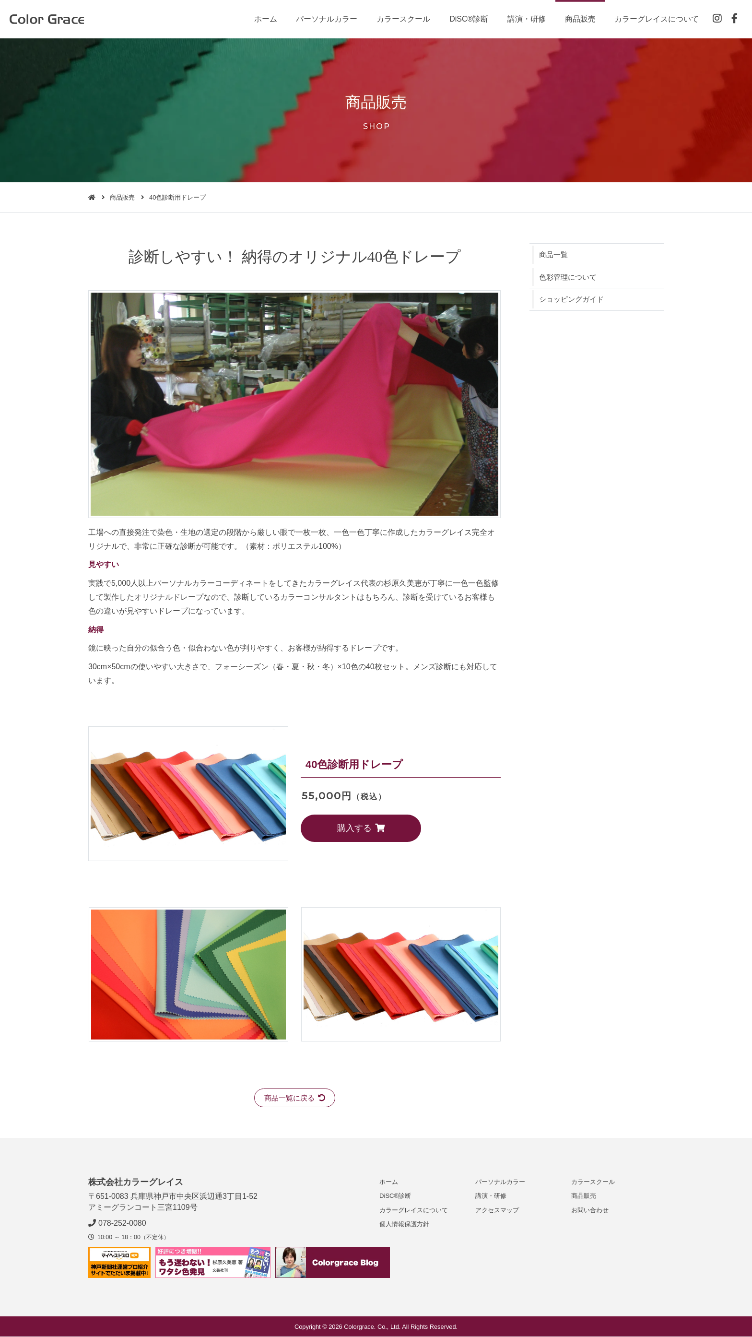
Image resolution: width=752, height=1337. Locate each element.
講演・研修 (525, 19)
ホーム (263, 19)
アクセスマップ (497, 1210)
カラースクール (402, 19)
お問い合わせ (590, 1210)
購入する (345, 828)
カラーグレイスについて (655, 19)
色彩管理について (569, 277)
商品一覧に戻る (294, 1098)
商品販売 (579, 19)
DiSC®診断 (467, 19)
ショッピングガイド (573, 300)
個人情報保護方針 (404, 1224)
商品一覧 (554, 254)
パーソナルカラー (325, 19)
